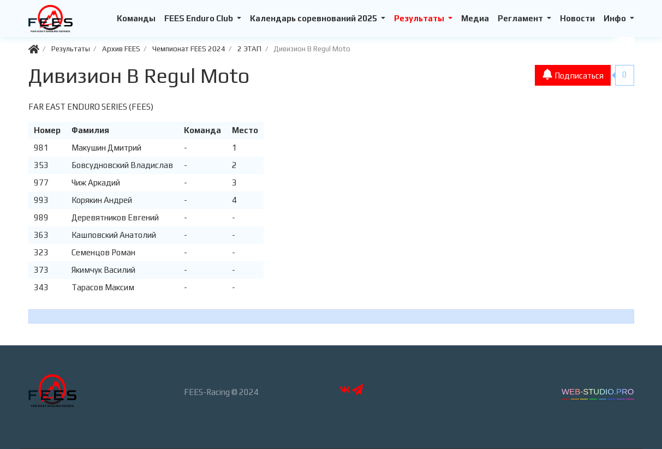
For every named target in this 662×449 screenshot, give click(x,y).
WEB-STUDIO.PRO (598, 391)
